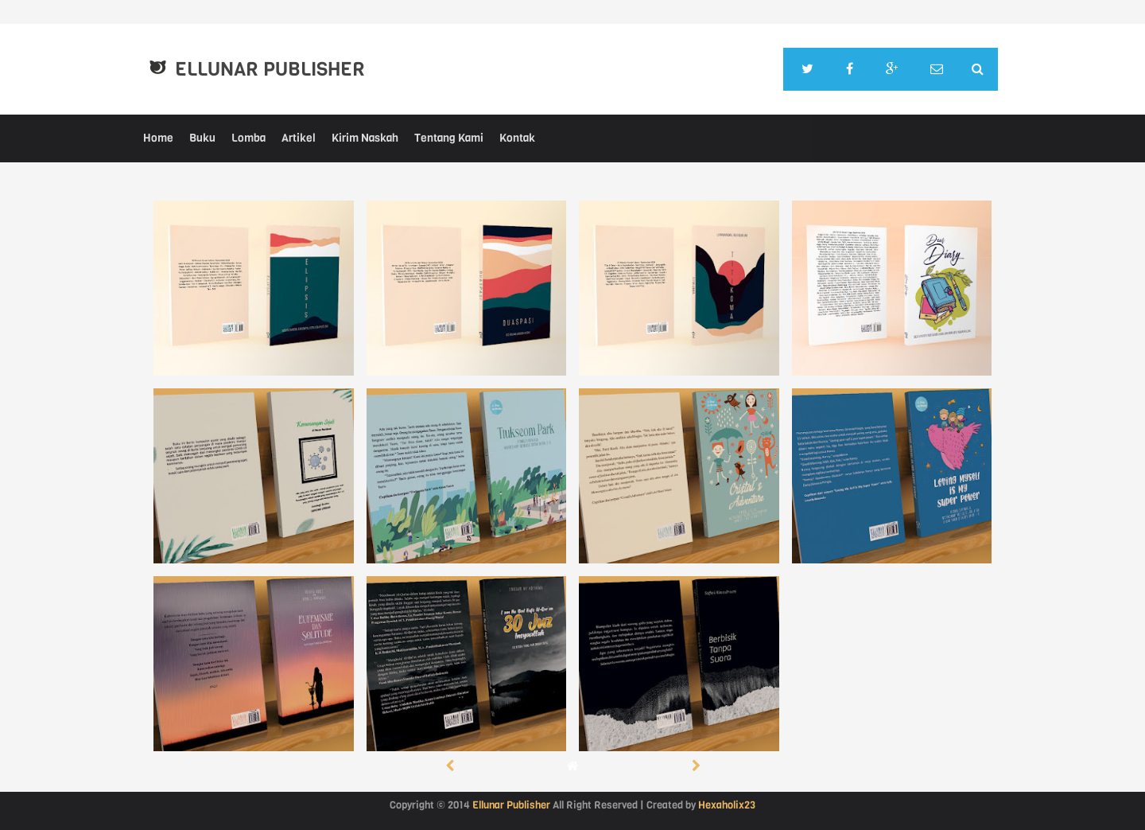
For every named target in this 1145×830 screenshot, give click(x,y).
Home (158, 138)
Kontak (517, 138)
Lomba (248, 138)
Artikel (298, 138)
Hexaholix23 (726, 805)
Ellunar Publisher (270, 69)
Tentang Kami (448, 138)
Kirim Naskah (365, 138)
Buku (202, 138)
